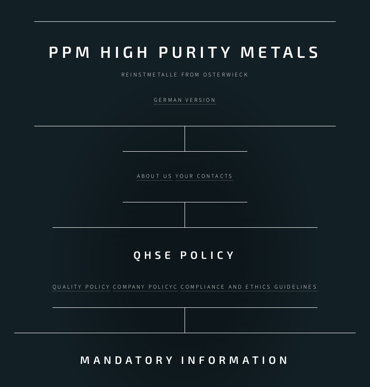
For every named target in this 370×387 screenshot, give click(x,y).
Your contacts (204, 174)
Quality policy (81, 283)
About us (155, 174)
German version (185, 100)
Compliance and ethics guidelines (249, 283)
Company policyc (145, 283)
